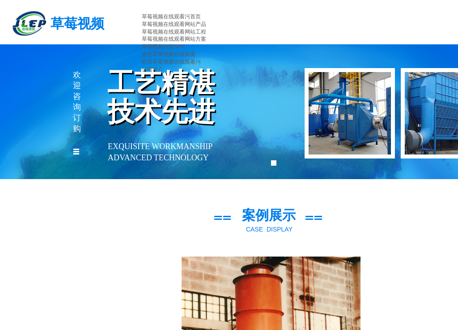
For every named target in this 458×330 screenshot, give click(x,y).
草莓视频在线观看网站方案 (174, 39)
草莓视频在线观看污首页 (171, 16)
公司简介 (152, 69)
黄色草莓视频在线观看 (168, 54)
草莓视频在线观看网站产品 (174, 24)
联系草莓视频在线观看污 (171, 62)
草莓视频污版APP (163, 46)
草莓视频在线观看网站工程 (174, 32)
